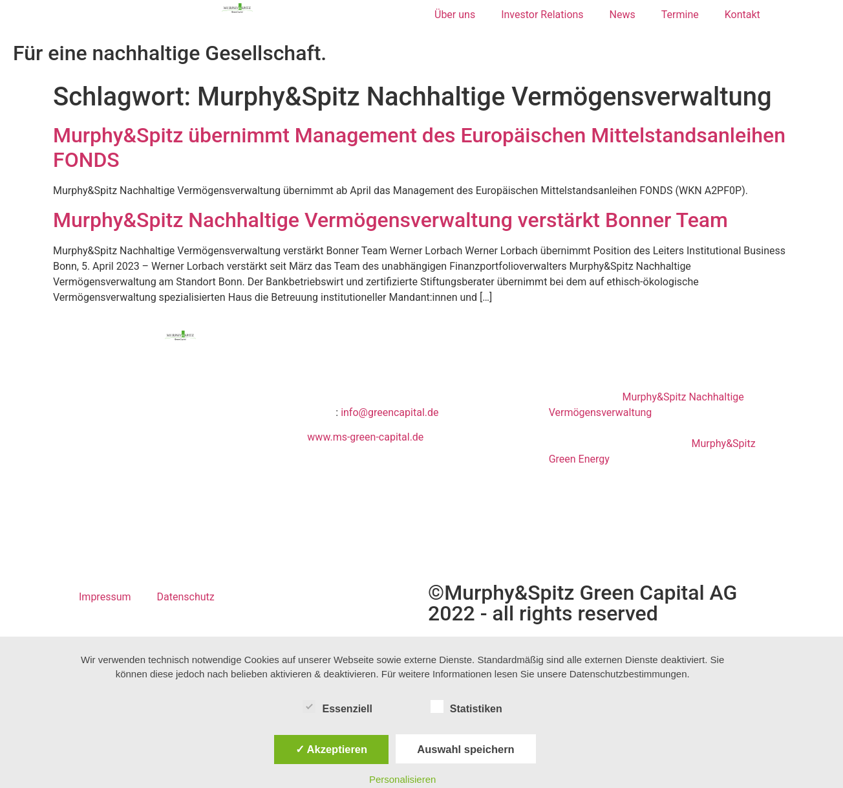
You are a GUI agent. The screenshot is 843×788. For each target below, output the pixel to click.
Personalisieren (402, 779)
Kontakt (742, 14)
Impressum (105, 597)
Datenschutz (186, 597)
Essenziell (337, 706)
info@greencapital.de (389, 412)
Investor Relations (542, 14)
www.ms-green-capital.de (365, 437)
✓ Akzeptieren (331, 749)
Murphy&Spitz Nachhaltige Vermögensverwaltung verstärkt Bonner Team (390, 220)
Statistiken (466, 706)
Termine (680, 14)
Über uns (454, 14)
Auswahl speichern (465, 749)
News (622, 14)
